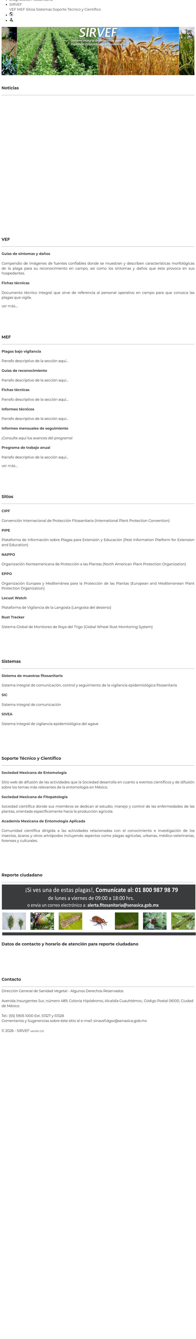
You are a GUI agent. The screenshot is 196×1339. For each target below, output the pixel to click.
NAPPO (8, 555)
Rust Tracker (13, 617)
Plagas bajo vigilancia (21, 351)
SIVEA (7, 714)
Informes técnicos (18, 409)
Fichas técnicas (15, 283)
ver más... (9, 306)
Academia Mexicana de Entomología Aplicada (43, 821)
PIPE (6, 530)
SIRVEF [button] (15, 4)
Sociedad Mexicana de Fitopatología (35, 797)
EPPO (7, 574)
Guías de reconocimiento (24, 371)
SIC (4, 695)
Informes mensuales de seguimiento (35, 428)
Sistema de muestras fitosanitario (32, 676)
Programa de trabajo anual (26, 447)
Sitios (30, 9)
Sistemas (44, 9)
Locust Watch (14, 598)
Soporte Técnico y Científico (77, 9)
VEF (12, 9)
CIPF (6, 511)
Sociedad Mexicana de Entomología (34, 773)
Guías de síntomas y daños (26, 254)
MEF (21, 9)
